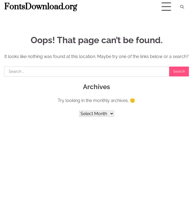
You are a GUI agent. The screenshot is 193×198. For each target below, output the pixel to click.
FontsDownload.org (40, 7)
